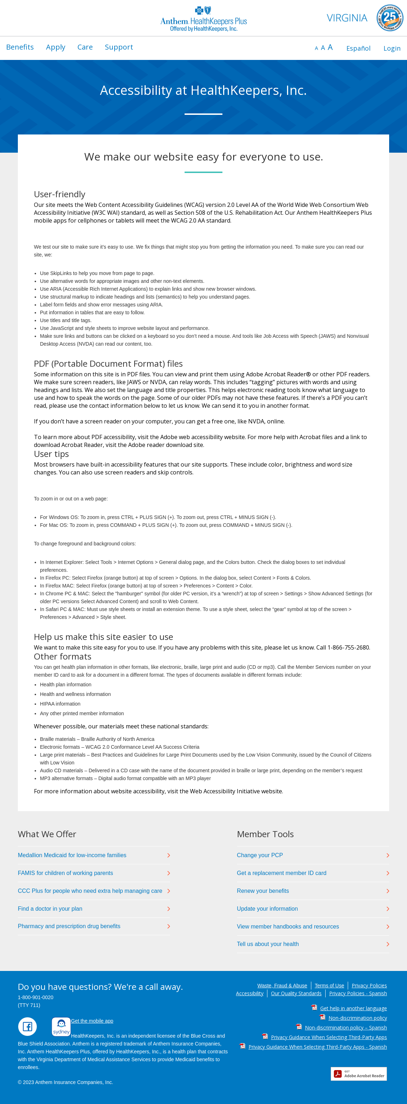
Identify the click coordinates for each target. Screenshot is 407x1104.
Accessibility (249, 993)
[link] (94, 855)
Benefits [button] (20, 47)
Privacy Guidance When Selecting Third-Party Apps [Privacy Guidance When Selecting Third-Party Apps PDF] (329, 1037)
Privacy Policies (369, 985)
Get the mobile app (92, 1021)
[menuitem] (20, 47)
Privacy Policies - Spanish (358, 993)
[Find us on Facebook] (27, 1034)
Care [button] (85, 47)
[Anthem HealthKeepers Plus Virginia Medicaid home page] (203, 18)
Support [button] (119, 47)
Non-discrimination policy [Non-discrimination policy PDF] (357, 1017)
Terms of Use (329, 985)
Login (392, 48)
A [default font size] (323, 47)
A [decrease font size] (316, 48)
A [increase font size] (330, 46)
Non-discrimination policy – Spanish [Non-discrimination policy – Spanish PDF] (346, 1027)
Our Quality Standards (296, 993)
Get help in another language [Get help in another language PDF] (353, 1008)
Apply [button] (55, 47)
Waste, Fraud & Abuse (282, 985)
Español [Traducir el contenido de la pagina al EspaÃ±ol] (358, 48)
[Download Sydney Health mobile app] (61, 1035)
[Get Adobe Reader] (361, 1074)
